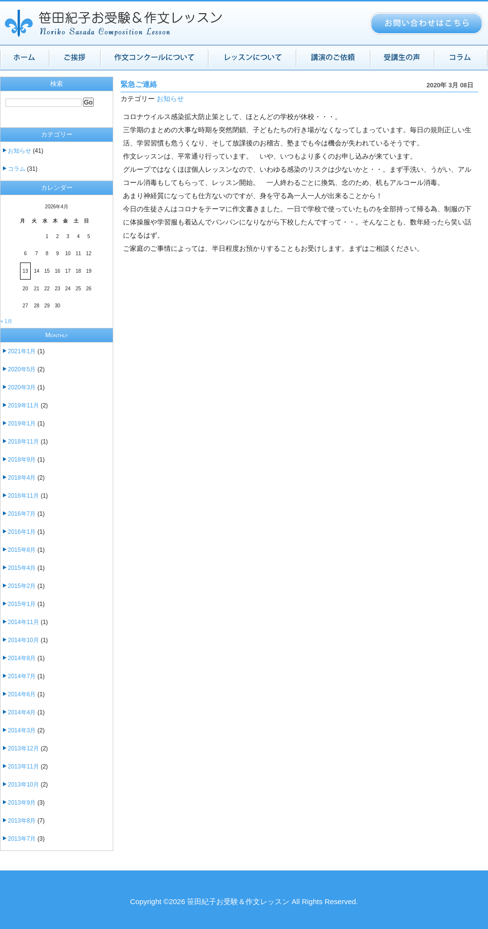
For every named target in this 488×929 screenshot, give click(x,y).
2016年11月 (23, 495)
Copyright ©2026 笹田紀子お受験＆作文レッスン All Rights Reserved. (244, 901)
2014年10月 (23, 640)
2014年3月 (22, 730)
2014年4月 (22, 712)
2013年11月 (23, 766)
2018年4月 (22, 477)
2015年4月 (22, 568)
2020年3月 (22, 387)
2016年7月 (22, 513)
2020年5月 (22, 369)
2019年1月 (22, 423)
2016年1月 (22, 531)
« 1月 (6, 321)
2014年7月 (22, 676)
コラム (16, 168)
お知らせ (170, 98)
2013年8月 (22, 820)
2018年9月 (22, 459)
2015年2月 (22, 586)
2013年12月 (23, 748)
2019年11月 (23, 405)
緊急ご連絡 (139, 84)
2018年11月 (23, 441)
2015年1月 (22, 604)
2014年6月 (22, 694)
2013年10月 (23, 784)
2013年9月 (22, 802)
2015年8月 (22, 549)
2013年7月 (22, 838)
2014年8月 (22, 658)
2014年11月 (23, 622)
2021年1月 (22, 351)
